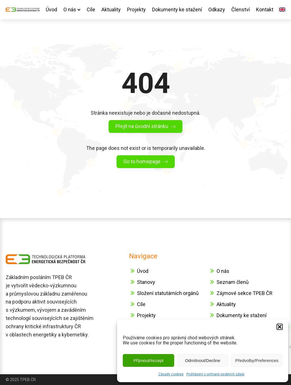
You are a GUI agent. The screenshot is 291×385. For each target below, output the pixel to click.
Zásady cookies (171, 374)
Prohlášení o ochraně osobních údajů (215, 374)
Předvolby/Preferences (256, 360)
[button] (279, 327)
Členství (240, 9)
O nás (71, 9)
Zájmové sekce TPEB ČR (245, 293)
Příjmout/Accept (148, 360)
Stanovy (146, 282)
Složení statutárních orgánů (168, 293)
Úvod (51, 9)
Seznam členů (233, 282)
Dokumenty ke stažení (177, 9)
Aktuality (111, 9)
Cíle (91, 9)
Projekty (136, 9)
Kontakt (264, 9)
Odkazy (216, 9)
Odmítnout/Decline (202, 360)
